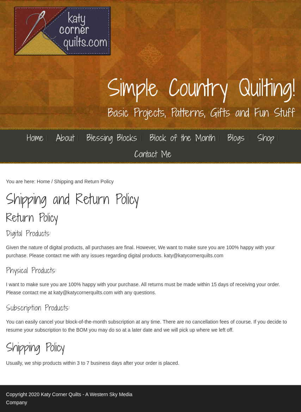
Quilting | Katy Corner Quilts (62, 31)
